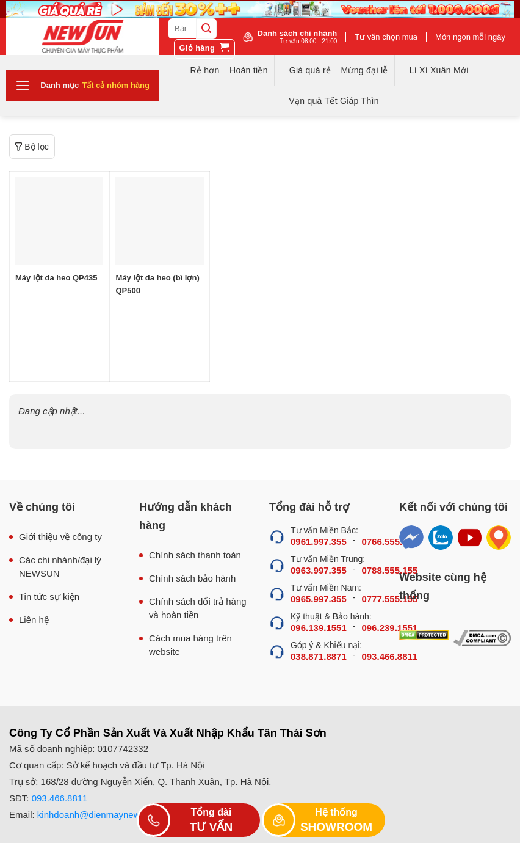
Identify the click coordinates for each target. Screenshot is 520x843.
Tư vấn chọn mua (386, 37)
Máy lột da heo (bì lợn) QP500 (157, 284)
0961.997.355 (319, 541)
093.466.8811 (60, 798)
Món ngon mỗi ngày (470, 37)
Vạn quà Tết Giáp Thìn (333, 101)
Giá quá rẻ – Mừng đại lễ (338, 70)
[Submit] (206, 28)
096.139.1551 (319, 627)
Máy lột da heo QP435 (56, 277)
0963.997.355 (319, 570)
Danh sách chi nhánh (298, 37)
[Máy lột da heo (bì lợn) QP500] (159, 221)
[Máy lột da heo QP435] (59, 221)
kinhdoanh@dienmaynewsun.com (106, 814)
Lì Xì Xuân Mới (439, 70)
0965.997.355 (319, 599)
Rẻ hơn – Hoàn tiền (228, 70)
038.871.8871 (319, 656)
